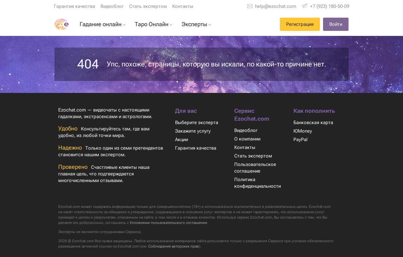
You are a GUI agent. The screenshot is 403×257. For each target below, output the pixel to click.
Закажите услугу (193, 131)
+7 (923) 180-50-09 (329, 6)
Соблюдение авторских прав (204, 246)
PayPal (300, 139)
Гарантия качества (74, 6)
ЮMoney (302, 131)
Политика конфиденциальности (258, 183)
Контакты (182, 6)
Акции (182, 139)
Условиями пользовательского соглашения (221, 222)
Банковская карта (313, 122)
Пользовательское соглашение (254, 168)
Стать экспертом (147, 6)
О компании (247, 139)
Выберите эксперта (196, 122)
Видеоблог (112, 6)
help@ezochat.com (276, 6)
